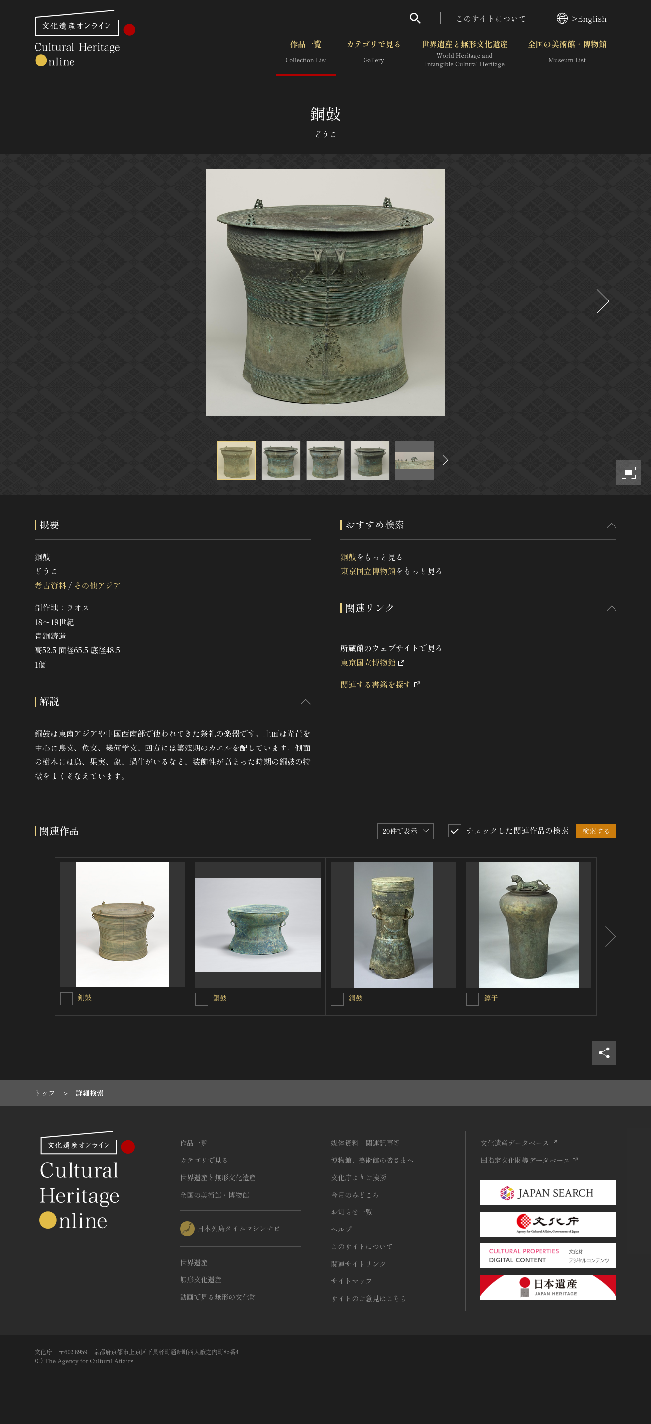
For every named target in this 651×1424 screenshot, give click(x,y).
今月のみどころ (355, 1194)
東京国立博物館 (368, 571)
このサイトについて (491, 18)
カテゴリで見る (373, 54)
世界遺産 (194, 1262)
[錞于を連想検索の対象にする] (472, 999)
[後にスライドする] (601, 301)
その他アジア (97, 585)
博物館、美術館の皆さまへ (372, 1160)
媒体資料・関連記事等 (365, 1143)
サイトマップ (351, 1281)
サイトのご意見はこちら (369, 1298)
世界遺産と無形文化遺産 (464, 54)
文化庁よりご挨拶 (358, 1177)
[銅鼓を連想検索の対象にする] (66, 998)
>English (582, 18)
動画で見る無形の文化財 (218, 1297)
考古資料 (50, 585)
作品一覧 (306, 54)
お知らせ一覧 (351, 1212)
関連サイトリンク (358, 1264)
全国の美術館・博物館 (567, 54)
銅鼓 (348, 556)
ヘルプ (341, 1229)
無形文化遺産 (200, 1279)
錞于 (491, 998)
